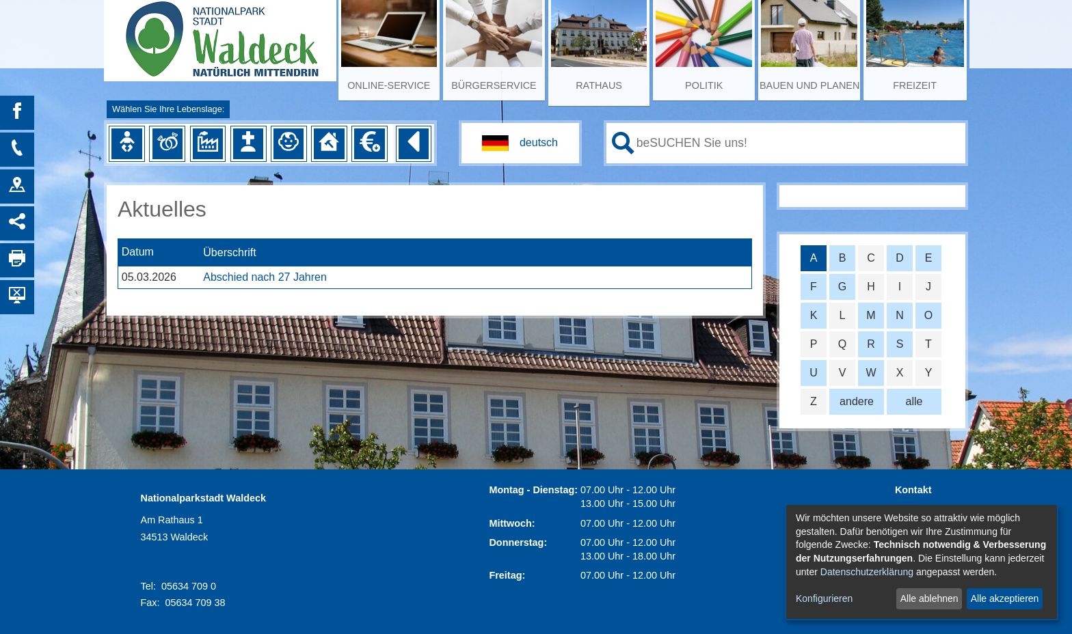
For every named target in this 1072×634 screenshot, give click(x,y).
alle (914, 401)
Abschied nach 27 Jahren (265, 277)
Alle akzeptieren (1005, 598)
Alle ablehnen (929, 598)
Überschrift (229, 252)
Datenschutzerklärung (866, 571)
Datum (138, 252)
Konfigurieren (824, 598)
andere (857, 401)
